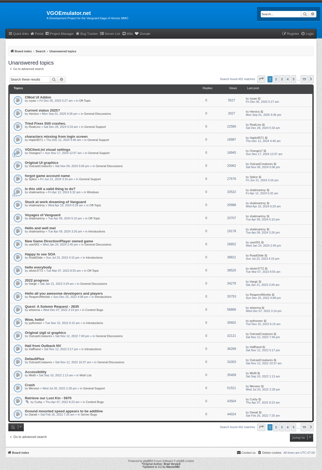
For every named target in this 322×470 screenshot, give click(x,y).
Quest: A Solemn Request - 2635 (52, 307)
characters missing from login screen (56, 137)
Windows (93, 192)
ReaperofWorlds (39, 296)
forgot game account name (47, 176)
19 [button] (304, 79)
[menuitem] (307, 34)
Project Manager (59, 34)
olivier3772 (36, 270)
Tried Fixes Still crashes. (45, 123)
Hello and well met (40, 228)
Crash (30, 385)
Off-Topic (85, 100)
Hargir (33, 283)
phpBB (147, 461)
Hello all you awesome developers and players (64, 293)
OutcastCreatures (40, 166)
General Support (95, 126)
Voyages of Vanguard (42, 215)
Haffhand (35, 349)
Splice (33, 179)
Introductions (96, 231)
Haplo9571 (36, 139)
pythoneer (35, 323)
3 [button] (282, 79)
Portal (36, 34)
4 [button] (288, 79)
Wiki (127, 34)
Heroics (34, 113)
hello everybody (38, 267)
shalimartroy (37, 192)
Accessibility (36, 372)
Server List (110, 34)
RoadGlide (36, 257)
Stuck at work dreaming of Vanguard (55, 202)
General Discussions (97, 113)
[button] (261, 79)
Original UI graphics (41, 163)
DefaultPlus (34, 359)
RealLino (34, 126)
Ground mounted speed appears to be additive (64, 411)
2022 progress (37, 280)
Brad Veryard (172, 464)
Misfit (32, 375)
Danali (33, 414)
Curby (38, 402)
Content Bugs (94, 309)
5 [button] (293, 79)
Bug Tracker (87, 34)
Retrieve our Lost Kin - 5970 (48, 398)
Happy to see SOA (40, 254)
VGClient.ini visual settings (47, 150)
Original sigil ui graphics (45, 333)
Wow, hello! (34, 320)
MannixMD (173, 466)
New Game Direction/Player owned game (59, 241)
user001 (34, 244)
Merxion (34, 388)
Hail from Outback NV (43, 346)
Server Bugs (89, 414)
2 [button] (276, 79)
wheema (34, 309)
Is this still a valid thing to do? (50, 189)
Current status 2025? (42, 110)
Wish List (85, 375)
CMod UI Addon (38, 97)
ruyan (32, 100)
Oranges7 (35, 153)
